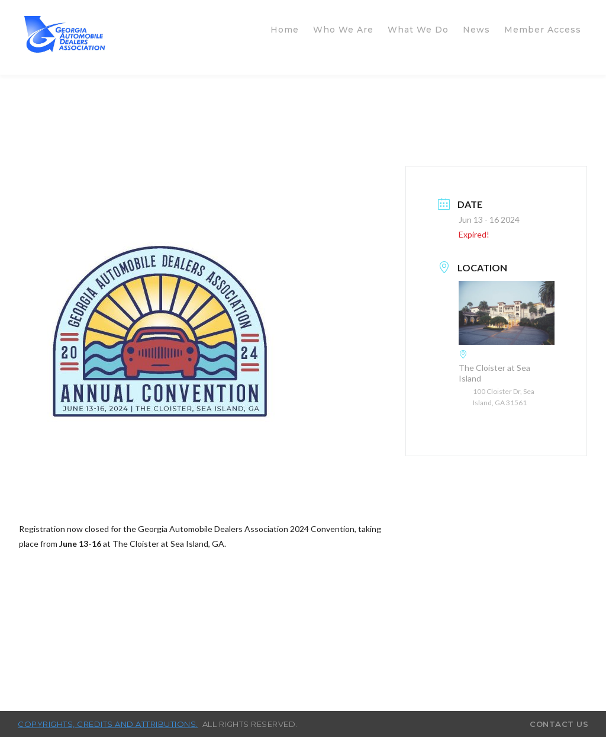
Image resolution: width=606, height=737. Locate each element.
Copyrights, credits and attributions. (108, 724)
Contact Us (559, 724)
